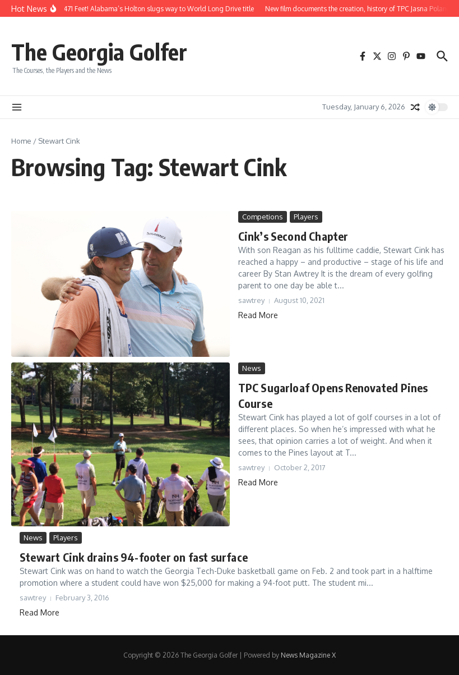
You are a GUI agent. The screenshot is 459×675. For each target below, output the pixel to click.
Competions (262, 216)
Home (21, 140)
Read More (258, 315)
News (251, 368)
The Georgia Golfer (99, 52)
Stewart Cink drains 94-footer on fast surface (134, 557)
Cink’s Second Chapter (293, 236)
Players (306, 216)
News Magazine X (308, 655)
